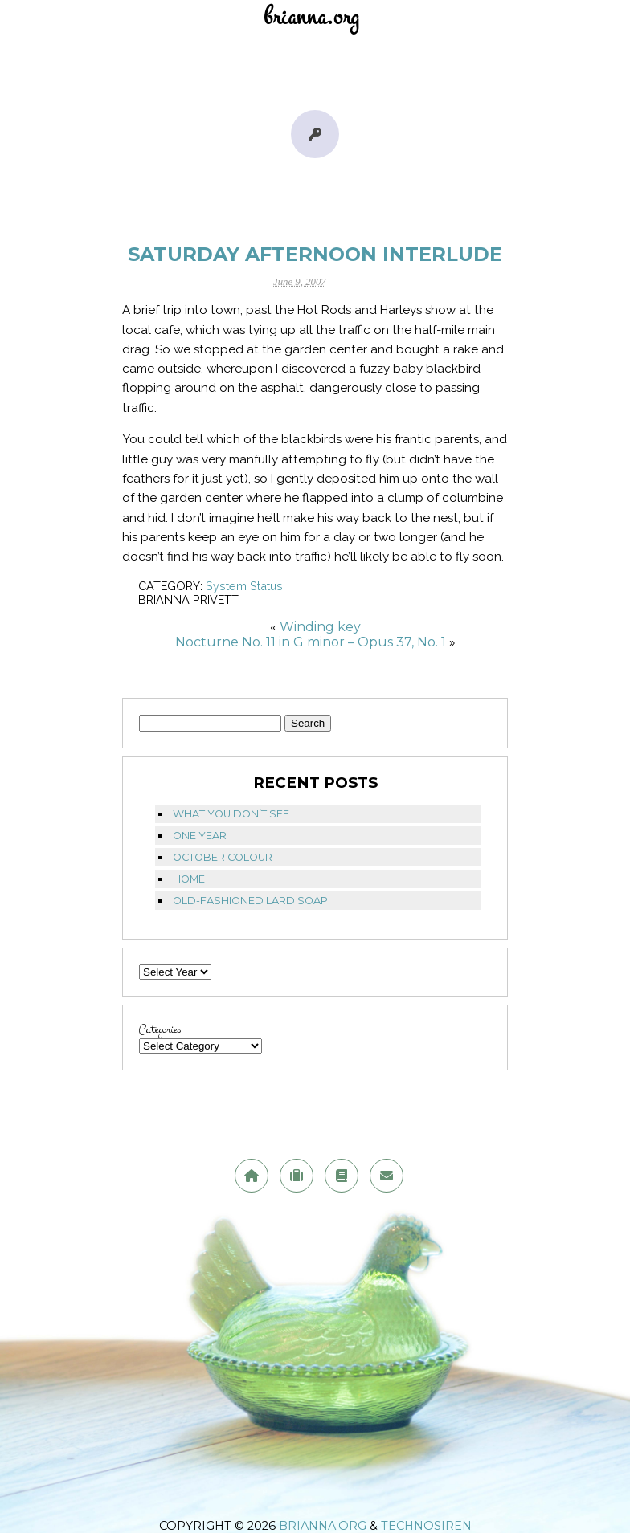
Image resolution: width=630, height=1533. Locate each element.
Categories (160, 1029)
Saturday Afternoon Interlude (315, 254)
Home (189, 879)
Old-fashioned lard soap (250, 901)
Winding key (320, 626)
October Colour (222, 857)
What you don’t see (231, 814)
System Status (244, 586)
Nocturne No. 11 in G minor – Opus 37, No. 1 (310, 642)
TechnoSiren (426, 1526)
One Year (200, 836)
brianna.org (322, 1526)
